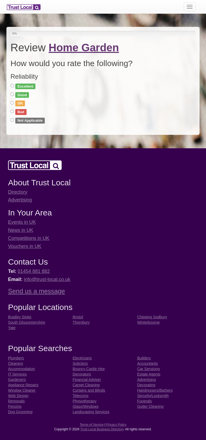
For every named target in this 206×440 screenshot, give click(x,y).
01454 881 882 (34, 271)
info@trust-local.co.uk (47, 279)
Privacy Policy (116, 425)
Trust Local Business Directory (101, 429)
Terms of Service (92, 425)
